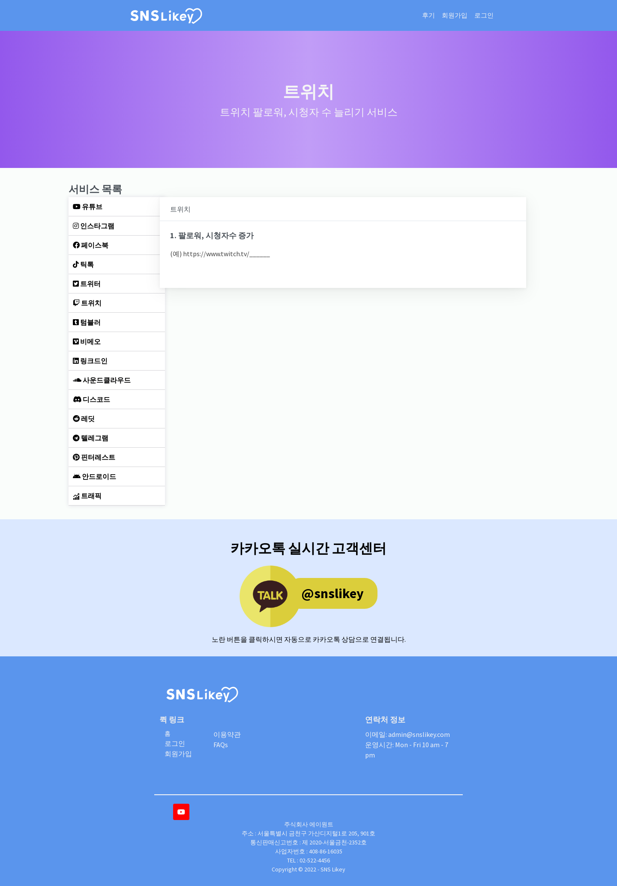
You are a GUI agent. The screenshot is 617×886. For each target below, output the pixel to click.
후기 (428, 15)
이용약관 (227, 734)
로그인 (484, 15)
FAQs (220, 744)
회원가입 (454, 15)
